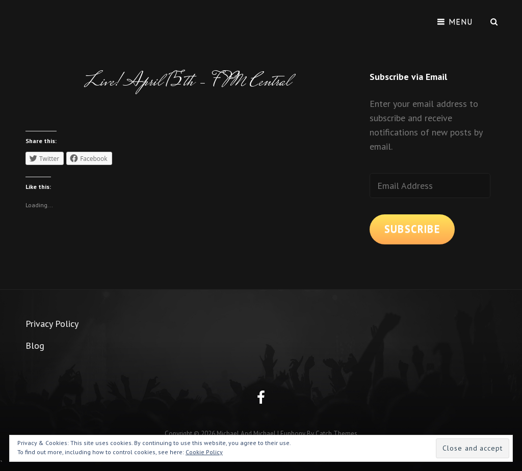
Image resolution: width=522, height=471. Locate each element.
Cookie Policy (204, 452)
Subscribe (412, 229)
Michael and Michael (246, 433)
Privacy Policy (52, 323)
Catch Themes (336, 433)
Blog (34, 345)
